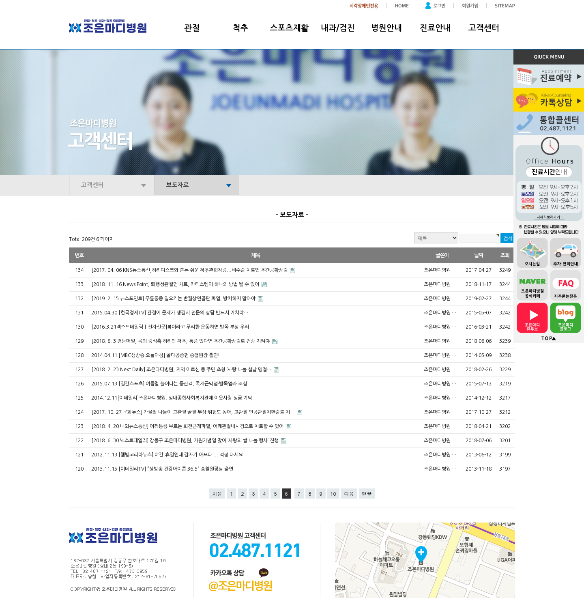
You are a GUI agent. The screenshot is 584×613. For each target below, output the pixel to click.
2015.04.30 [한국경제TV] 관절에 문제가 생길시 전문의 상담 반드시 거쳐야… (174, 312)
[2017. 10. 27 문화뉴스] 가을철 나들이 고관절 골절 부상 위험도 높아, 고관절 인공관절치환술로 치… (193, 412)
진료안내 (435, 28)
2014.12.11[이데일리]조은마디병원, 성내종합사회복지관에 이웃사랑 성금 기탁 (176, 398)
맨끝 (367, 493)
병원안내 (386, 28)
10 (333, 493)
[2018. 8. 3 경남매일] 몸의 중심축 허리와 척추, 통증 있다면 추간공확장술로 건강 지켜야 (181, 341)
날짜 (478, 255)
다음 (349, 493)
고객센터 (483, 28)
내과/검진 (338, 28)
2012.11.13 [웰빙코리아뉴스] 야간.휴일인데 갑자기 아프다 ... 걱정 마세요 (172, 454)
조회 (504, 255)
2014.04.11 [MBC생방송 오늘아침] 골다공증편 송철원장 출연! (160, 355)
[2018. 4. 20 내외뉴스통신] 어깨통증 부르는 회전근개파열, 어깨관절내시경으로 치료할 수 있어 (188, 426)
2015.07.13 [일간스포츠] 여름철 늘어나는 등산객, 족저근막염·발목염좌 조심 (174, 383)
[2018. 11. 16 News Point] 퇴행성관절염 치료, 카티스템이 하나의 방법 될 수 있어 (175, 284)
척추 (240, 28)
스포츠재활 (289, 28)
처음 (217, 493)
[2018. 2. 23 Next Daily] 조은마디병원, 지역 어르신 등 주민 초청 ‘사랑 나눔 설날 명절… (182, 369)
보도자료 (177, 185)
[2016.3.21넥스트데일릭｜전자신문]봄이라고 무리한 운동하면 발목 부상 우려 (175, 327)
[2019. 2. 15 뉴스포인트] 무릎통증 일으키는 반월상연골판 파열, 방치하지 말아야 (174, 298)
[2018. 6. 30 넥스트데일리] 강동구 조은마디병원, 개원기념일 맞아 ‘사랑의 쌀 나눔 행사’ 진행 (185, 440)
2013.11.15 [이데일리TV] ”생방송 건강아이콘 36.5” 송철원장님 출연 (167, 469)
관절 (192, 28)
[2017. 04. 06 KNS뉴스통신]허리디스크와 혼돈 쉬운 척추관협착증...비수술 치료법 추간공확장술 (190, 270)
